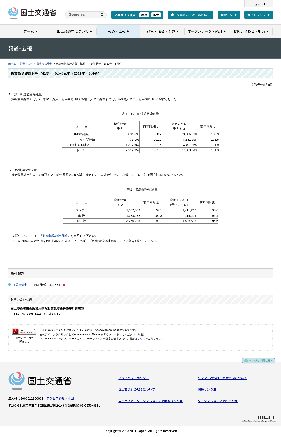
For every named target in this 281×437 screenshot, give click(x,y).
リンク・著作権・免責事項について (222, 379)
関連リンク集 (207, 390)
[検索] (81, 15)
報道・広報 (26, 63)
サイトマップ (256, 15)
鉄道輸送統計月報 (55, 236)
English (257, 4)
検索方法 (227, 15)
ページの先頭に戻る (259, 363)
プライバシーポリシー (133, 379)
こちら (141, 338)
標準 (144, 15)
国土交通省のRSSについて (136, 390)
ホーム (12, 63)
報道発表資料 (44, 63)
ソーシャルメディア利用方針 (218, 402)
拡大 (156, 15)
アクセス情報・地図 (60, 399)
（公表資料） (22, 284)
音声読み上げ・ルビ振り (193, 15)
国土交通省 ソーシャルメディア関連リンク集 (150, 402)
